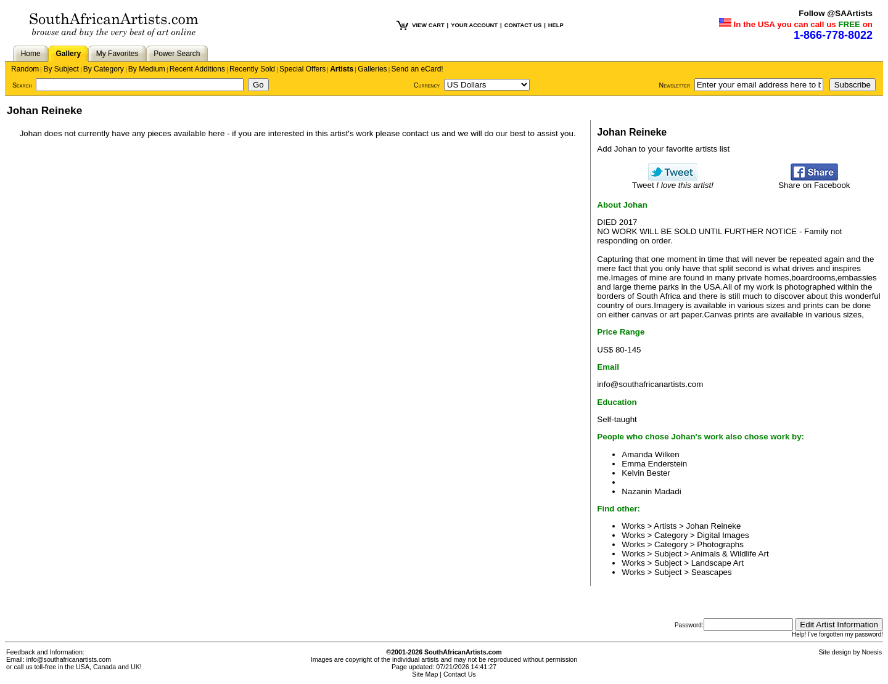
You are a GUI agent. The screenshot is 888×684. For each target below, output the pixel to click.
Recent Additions (197, 69)
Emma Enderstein (654, 463)
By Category (103, 69)
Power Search (177, 53)
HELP (556, 25)
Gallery (68, 53)
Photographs (720, 544)
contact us (421, 133)
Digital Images (723, 535)
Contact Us (459, 674)
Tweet (672, 181)
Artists (341, 69)
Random (25, 69)
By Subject (60, 69)
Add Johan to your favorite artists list (663, 148)
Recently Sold (252, 69)
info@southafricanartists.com (650, 384)
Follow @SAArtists (836, 13)
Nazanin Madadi (651, 491)
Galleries (372, 69)
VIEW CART (428, 25)
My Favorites (117, 53)
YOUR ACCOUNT (474, 25)
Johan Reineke (713, 526)
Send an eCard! (417, 69)
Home (31, 53)
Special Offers (302, 69)
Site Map (425, 674)
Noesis (871, 652)
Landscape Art (717, 563)
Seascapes (711, 572)
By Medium (146, 69)
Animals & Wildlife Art (730, 553)
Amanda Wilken (650, 454)
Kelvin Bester (646, 473)
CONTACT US (522, 25)
